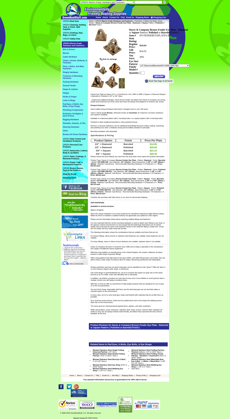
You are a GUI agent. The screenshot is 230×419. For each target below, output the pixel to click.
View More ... (136, 369)
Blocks (66, 53)
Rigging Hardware (71, 120)
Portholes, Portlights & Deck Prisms (73, 115)
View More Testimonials (74, 264)
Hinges (66, 93)
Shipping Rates (142, 17)
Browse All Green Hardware (75, 134)
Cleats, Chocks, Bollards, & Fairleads (75, 61)
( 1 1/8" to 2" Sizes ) (146, 366)
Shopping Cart (158, 17)
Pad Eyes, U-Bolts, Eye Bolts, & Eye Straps (73, 105)
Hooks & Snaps (70, 97)
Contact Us (114, 17)
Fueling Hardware (71, 82)
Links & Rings (69, 100)
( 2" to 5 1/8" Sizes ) (109, 360)
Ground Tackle (69, 86)
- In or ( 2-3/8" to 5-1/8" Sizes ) (148, 361)
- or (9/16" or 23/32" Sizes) (148, 355)
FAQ (123, 17)
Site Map (115, 375)
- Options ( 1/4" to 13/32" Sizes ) (148, 351)
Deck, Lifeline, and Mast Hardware (73, 67)
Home (98, 17)
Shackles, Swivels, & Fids (74, 123)
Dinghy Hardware (70, 72)
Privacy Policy (141, 375)
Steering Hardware (71, 127)
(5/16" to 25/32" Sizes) (110, 366)
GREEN (114, 21)
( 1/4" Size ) (108, 351)
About (105, 17)
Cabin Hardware (70, 57)
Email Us (130, 17)
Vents (65, 131)
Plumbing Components (73, 110)
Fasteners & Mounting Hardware (72, 77)
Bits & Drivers (69, 49)
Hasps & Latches (70, 89)
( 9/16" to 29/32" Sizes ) (109, 355)
